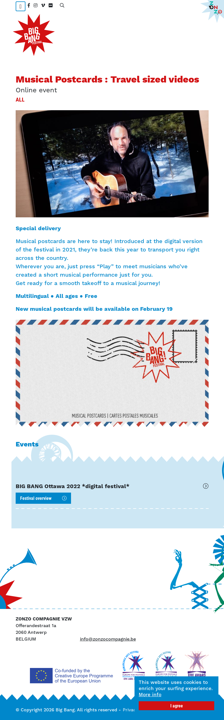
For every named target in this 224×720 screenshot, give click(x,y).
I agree (176, 706)
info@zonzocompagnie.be (108, 639)
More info (150, 694)
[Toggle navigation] (20, 6)
